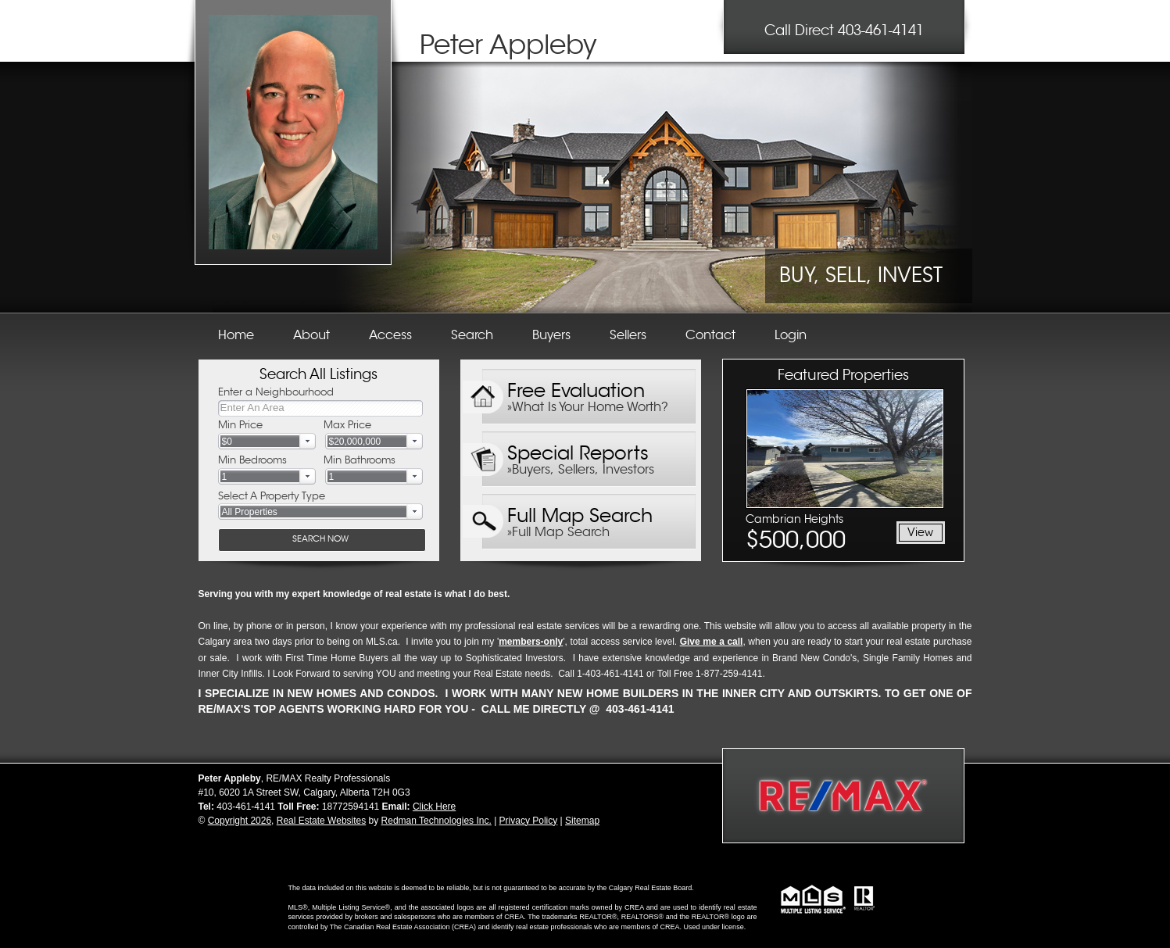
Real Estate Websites (322, 820)
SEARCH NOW (320, 538)
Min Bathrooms (359, 460)
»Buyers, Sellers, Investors (580, 470)
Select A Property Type (271, 496)
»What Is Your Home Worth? (587, 407)
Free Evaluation (576, 387)
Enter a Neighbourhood (276, 392)
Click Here (434, 806)
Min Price (240, 424)
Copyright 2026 (239, 820)
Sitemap (582, 820)
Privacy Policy (528, 820)
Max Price (347, 425)
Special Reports (578, 450)
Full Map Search (580, 512)
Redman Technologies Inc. (436, 820)
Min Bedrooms (252, 460)
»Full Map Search (558, 532)
